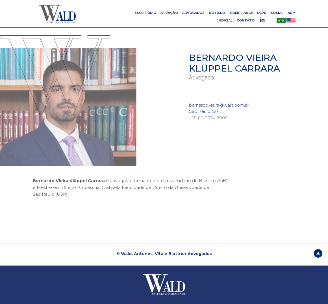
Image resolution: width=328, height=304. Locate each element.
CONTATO (246, 20)
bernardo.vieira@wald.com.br (219, 105)
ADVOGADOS (193, 13)
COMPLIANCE (241, 13)
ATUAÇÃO (169, 13)
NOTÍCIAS (217, 13)
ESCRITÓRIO (145, 13)
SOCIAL (277, 13)
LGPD (261, 13)
